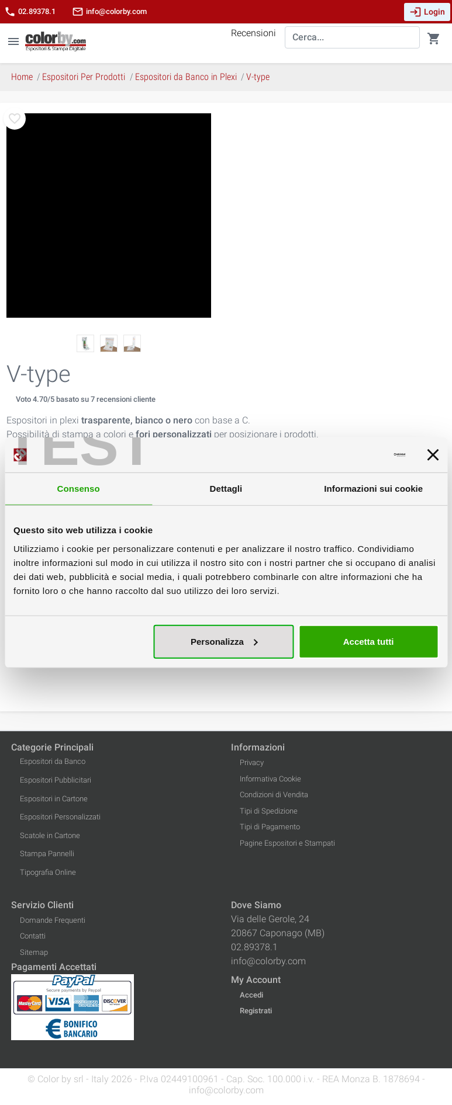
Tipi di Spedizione (269, 811)
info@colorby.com (109, 12)
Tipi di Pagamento (270, 826)
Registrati (256, 1010)
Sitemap (34, 952)
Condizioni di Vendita (274, 794)
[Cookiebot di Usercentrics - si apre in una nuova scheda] (354, 455)
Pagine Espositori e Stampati (287, 843)
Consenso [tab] (78, 489)
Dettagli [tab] (226, 489)
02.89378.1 (30, 12)
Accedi (251, 995)
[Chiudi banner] (433, 455)
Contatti (33, 936)
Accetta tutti (368, 641)
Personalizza (224, 641)
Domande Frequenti (52, 920)
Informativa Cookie (270, 778)
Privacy (252, 762)
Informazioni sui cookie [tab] (373, 489)
